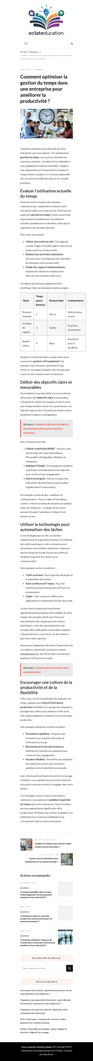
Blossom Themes (55, 1050)
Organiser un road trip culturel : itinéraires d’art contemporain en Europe (44, 1011)
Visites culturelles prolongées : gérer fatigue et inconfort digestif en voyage (43, 1031)
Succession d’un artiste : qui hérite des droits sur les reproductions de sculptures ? (46, 992)
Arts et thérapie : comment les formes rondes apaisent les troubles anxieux (43, 1021)
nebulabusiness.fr (29, 653)
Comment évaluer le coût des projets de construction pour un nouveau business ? (36, 919)
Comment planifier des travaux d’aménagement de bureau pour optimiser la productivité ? (36, 895)
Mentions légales (44, 1046)
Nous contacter (28, 1046)
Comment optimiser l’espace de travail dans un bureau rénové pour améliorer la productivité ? (37, 943)
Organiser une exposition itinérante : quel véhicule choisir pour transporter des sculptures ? (45, 1002)
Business (39, 70)
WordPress (48, 1054)
